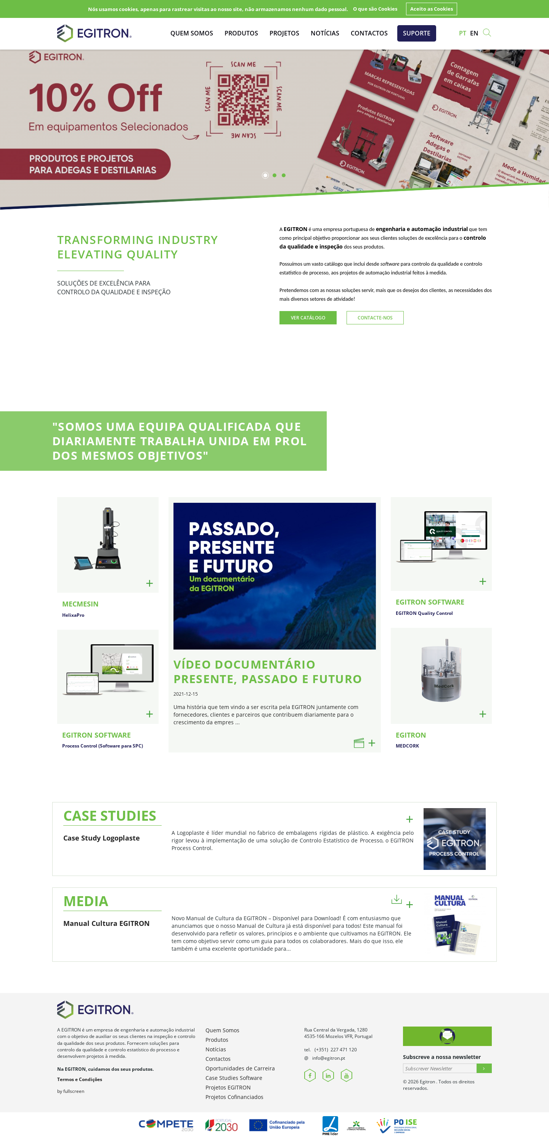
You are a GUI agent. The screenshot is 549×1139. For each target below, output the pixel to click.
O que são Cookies (375, 8)
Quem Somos (191, 33)
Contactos (369, 33)
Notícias (325, 33)
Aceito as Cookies (431, 8)
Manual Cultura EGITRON (106, 923)
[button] (397, 898)
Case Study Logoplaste (101, 837)
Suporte (416, 33)
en (474, 33)
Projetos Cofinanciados (234, 1096)
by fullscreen (70, 1091)
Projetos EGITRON (228, 1087)
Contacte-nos (375, 317)
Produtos (241, 33)
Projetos (284, 33)
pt (462, 33)
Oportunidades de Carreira (240, 1068)
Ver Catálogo (308, 317)
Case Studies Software (233, 1077)
